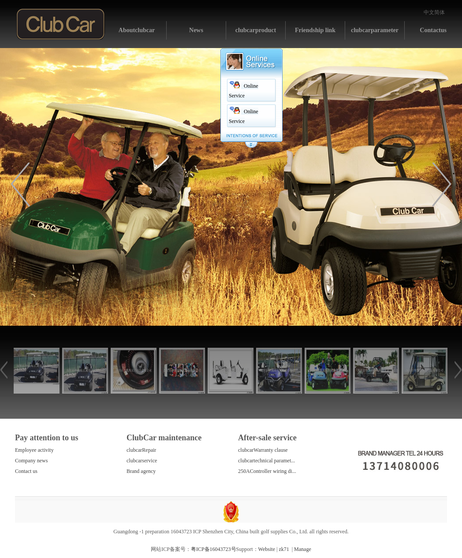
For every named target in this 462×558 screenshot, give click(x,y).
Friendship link (315, 30)
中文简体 (434, 12)
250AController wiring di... (267, 471)
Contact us (26, 471)
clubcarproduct (255, 30)
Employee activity (34, 450)
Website (266, 549)
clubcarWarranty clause (263, 450)
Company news (31, 461)
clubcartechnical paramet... (266, 461)
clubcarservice (142, 461)
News (196, 30)
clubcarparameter (375, 30)
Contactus (433, 30)
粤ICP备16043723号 (213, 549)
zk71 (284, 549)
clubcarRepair (141, 450)
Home (60, 24)
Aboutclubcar (137, 30)
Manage (302, 549)
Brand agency (141, 471)
